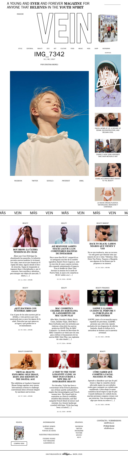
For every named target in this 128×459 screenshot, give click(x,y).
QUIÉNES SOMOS (49, 426)
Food (72, 48)
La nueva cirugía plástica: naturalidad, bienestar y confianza (107, 205)
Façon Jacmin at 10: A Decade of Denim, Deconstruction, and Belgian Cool (108, 130)
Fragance (106, 288)
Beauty (40, 48)
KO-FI (79, 437)
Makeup (106, 223)
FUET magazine (49, 441)
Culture (63, 48)
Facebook (79, 426)
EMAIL (81, 181)
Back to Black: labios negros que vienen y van (103, 246)
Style (20, 48)
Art (55, 48)
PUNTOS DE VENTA (49, 431)
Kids (88, 48)
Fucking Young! (49, 439)
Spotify (79, 435)
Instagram (106, 48)
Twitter (79, 429)
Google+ (3, 458)
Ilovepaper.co (49, 443)
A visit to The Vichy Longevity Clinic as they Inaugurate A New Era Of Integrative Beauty (64, 377)
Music (80, 48)
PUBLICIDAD (49, 429)
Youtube (79, 433)
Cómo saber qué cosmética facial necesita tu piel (102, 374)
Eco (48, 48)
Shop (96, 48)
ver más (30, 280)
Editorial (30, 48)
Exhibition (28, 351)
